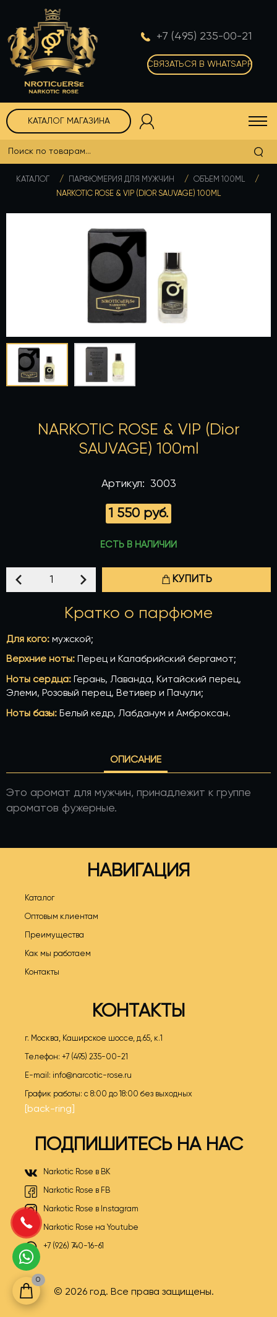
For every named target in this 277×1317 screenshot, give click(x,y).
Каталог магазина (69, 121)
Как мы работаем (58, 954)
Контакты (42, 972)
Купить (186, 579)
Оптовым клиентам (61, 917)
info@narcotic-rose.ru (92, 1076)
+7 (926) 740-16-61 (64, 1247)
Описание (135, 760)
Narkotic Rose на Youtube (81, 1228)
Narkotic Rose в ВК (68, 1173)
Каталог (32, 180)
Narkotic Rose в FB (67, 1191)
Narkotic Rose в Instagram (81, 1210)
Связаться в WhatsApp (199, 64)
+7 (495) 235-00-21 (95, 1057)
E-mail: (78, 1076)
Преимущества (54, 935)
